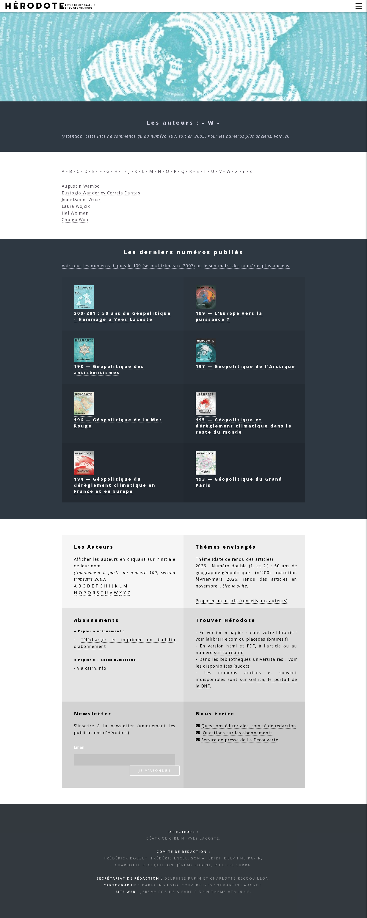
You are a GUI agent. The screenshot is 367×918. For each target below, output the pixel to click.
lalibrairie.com (222, 639)
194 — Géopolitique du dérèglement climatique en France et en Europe (115, 482)
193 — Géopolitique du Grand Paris (239, 479)
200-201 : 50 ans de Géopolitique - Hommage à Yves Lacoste (122, 313)
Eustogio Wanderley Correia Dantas (101, 193)
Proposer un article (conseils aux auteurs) (242, 600)
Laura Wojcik (76, 206)
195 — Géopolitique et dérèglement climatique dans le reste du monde (244, 423)
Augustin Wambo (81, 186)
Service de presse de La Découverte (240, 740)
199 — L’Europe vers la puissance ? (229, 313)
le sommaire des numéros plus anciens (247, 265)
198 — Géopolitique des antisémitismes (109, 366)
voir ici (281, 136)
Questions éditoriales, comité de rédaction (249, 725)
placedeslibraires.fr (267, 639)
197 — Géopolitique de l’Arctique (245, 363)
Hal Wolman (75, 213)
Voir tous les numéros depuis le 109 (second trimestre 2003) (128, 265)
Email (79, 747)
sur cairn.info (229, 652)
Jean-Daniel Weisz (81, 199)
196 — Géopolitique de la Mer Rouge (118, 420)
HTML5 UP (239, 891)
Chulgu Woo (75, 219)
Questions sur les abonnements (238, 733)
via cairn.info (91, 668)
